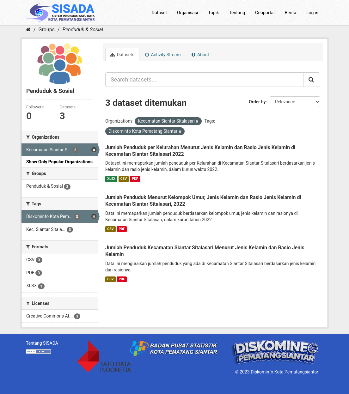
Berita (291, 12)
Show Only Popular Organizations (59, 161)
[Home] (28, 30)
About (200, 54)
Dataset (159, 12)
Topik (213, 12)
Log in (312, 12)
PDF (135, 179)
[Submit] (311, 79)
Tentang (237, 12)
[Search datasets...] (204, 79)
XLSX (111, 179)
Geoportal (264, 12)
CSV (123, 179)
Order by (257, 101)
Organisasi (187, 12)
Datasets (122, 54)
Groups (47, 30)
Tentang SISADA (42, 343)
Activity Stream (163, 54)
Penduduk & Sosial (82, 30)
